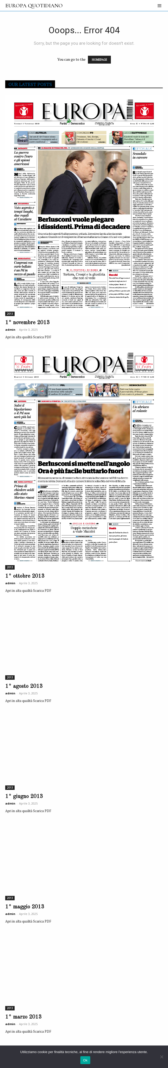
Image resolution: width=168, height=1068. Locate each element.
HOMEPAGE (99, 59)
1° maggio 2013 (24, 907)
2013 (10, 314)
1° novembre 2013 (27, 322)
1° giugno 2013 (24, 796)
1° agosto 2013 (24, 686)
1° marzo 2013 (23, 1017)
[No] (161, 1056)
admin (10, 329)
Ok (85, 1060)
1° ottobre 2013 (24, 576)
